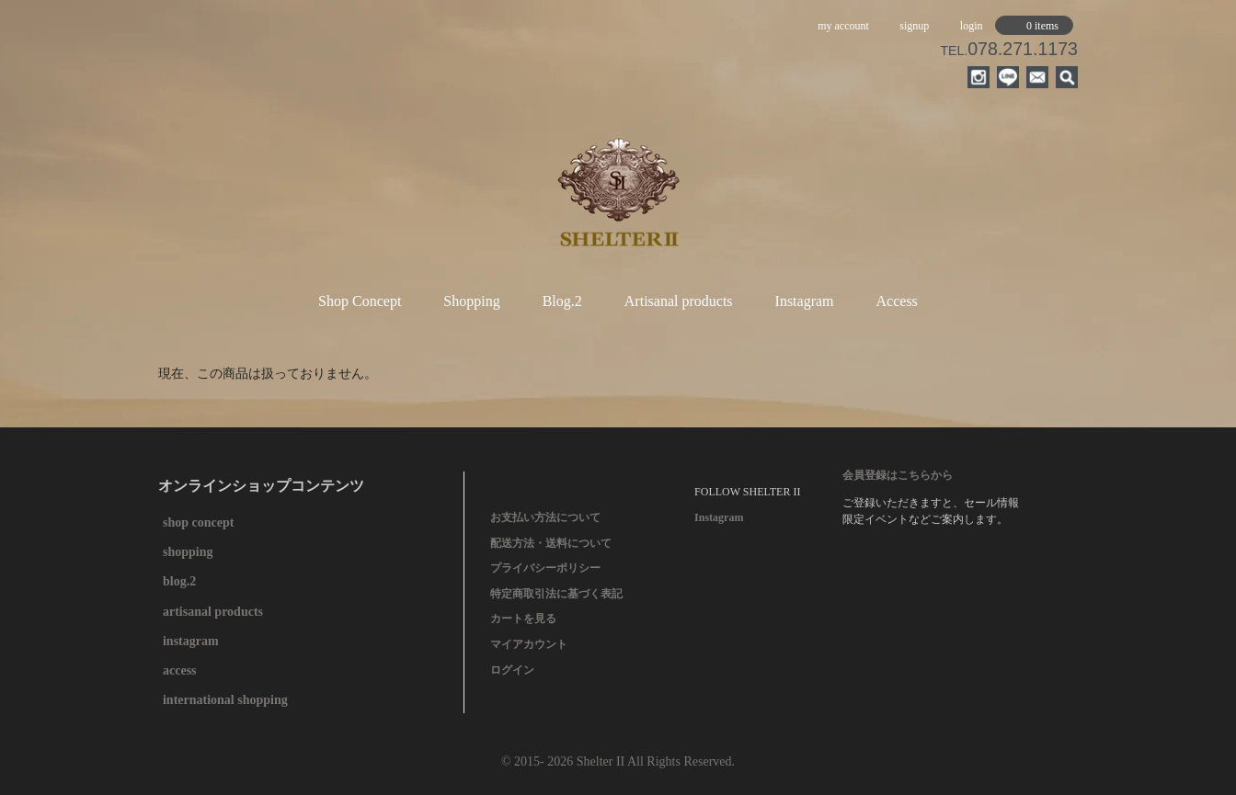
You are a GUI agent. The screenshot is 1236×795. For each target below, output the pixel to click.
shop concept (198, 522)
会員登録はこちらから (897, 475)
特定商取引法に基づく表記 (556, 593)
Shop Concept (359, 301)
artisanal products (213, 612)
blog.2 (179, 581)
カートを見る (523, 618)
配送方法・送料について (551, 543)
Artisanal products (678, 301)
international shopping (225, 700)
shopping (187, 552)
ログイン (512, 670)
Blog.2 (562, 301)
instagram (191, 641)
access (180, 670)
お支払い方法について (545, 517)
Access (897, 301)
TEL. (1009, 50)
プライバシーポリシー (545, 568)
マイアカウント (528, 644)
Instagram (804, 301)
